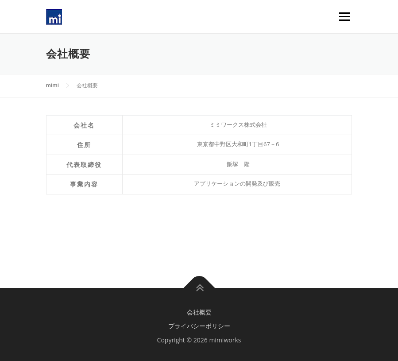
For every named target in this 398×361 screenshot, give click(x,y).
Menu (344, 16)
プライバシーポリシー (199, 326)
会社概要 (199, 312)
